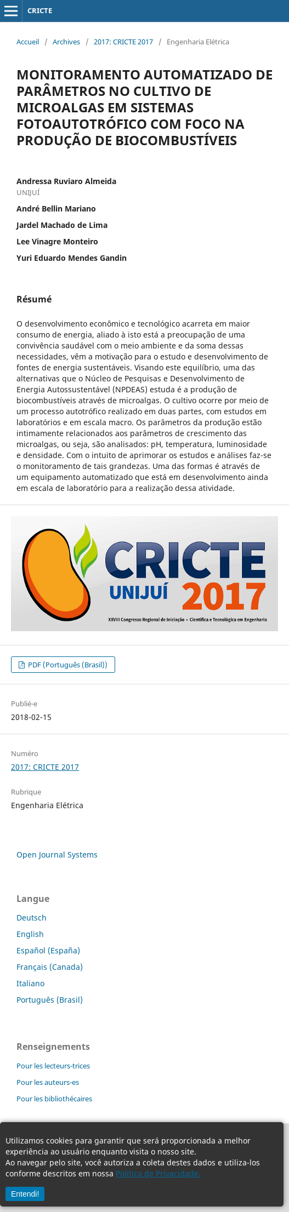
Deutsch (31, 917)
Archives (66, 42)
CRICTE (39, 10)
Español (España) (48, 950)
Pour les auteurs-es (47, 1082)
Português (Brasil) (49, 999)
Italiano (30, 983)
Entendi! (25, 1194)
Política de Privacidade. (158, 1173)
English (30, 934)
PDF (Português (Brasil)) (66, 665)
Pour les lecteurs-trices (53, 1066)
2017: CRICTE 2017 (123, 42)
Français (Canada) (49, 967)
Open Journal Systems (57, 854)
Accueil (27, 42)
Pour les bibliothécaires (54, 1099)
